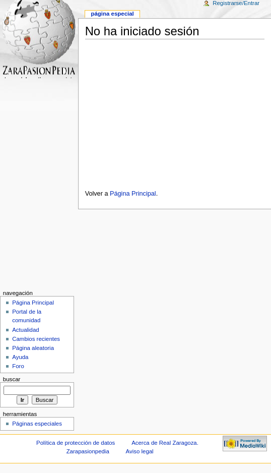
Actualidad (25, 330)
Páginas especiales (37, 424)
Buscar (12, 379)
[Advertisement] (174, 111)
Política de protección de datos (75, 443)
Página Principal (133, 193)
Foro (18, 366)
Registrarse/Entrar (236, 3)
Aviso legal (140, 451)
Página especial (112, 14)
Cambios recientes (36, 339)
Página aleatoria (33, 348)
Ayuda (20, 357)
